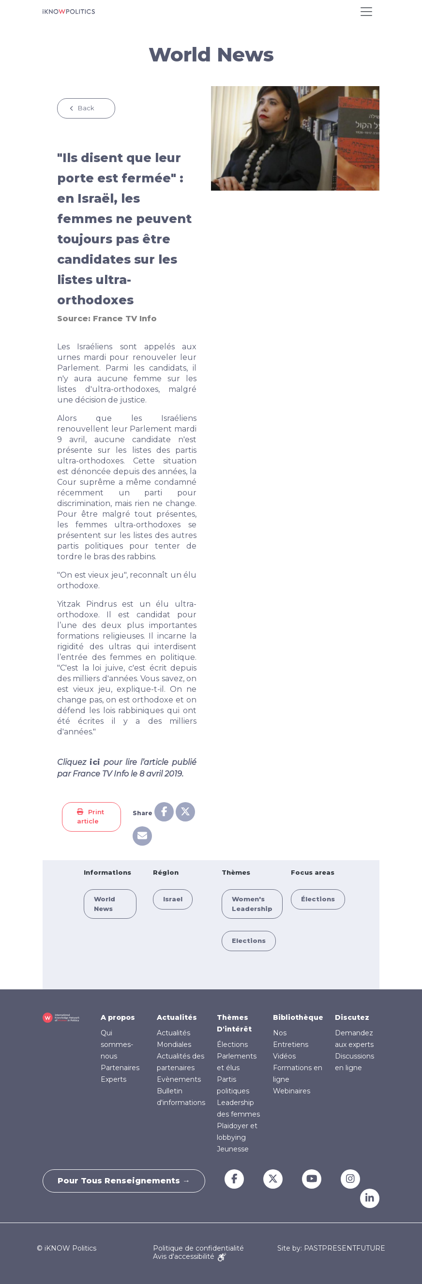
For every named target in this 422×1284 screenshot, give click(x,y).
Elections (249, 940)
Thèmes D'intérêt (234, 1023)
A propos (118, 1017)
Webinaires (291, 1091)
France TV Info (125, 318)
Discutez (352, 1017)
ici (95, 762)
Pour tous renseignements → (124, 1180)
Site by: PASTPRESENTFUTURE (331, 1248)
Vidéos (284, 1056)
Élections (318, 899)
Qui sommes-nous (117, 1044)
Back (86, 108)
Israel (172, 899)
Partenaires (120, 1067)
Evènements (179, 1079)
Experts (113, 1079)
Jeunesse (233, 1149)
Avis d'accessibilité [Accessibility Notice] (189, 1256)
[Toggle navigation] (366, 11)
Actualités (177, 1017)
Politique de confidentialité (198, 1248)
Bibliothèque (298, 1017)
